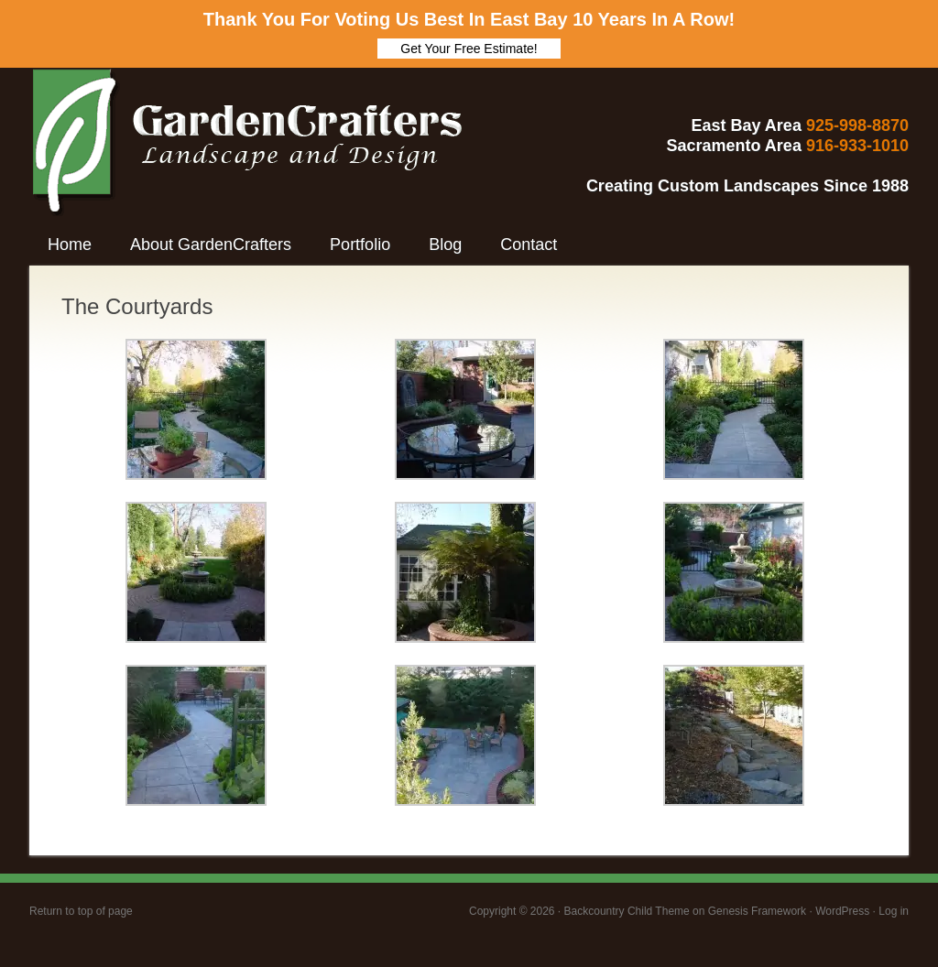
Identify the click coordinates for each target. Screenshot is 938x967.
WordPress (842, 911)
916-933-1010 (857, 145)
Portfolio (360, 244)
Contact (528, 244)
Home (70, 244)
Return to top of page (81, 911)
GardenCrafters (189, 123)
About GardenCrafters (210, 244)
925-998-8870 (857, 125)
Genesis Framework (757, 911)
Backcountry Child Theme (627, 911)
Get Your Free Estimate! (468, 48)
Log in (893, 911)
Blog (445, 244)
